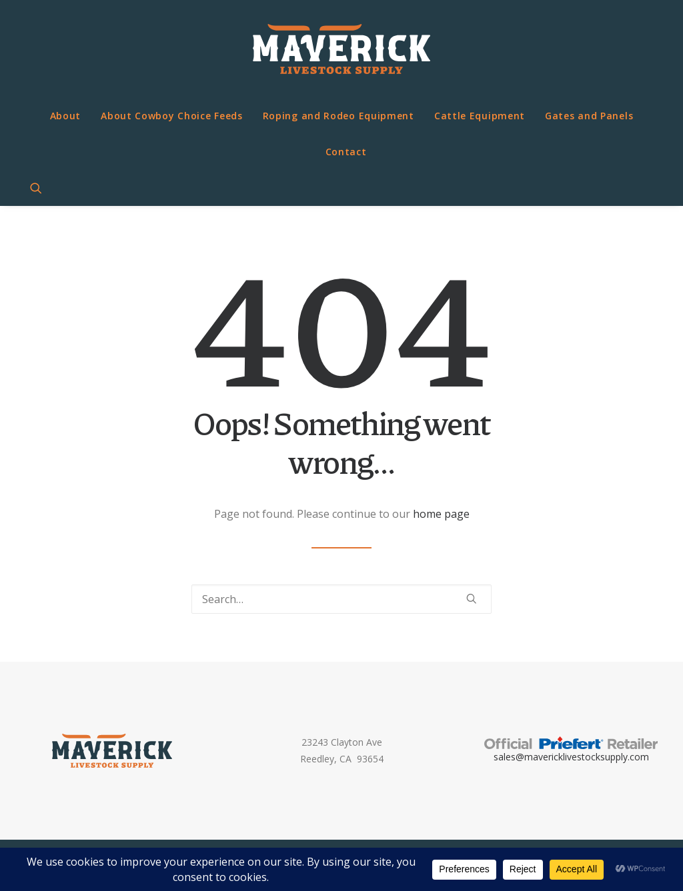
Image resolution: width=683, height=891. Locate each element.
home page (441, 513)
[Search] (341, 599)
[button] (42, 188)
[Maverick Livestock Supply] (341, 49)
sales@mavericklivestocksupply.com (571, 756)
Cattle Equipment (479, 115)
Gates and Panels (589, 115)
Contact (346, 151)
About (65, 115)
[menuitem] (65, 116)
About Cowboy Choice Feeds (172, 115)
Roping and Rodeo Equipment (338, 115)
